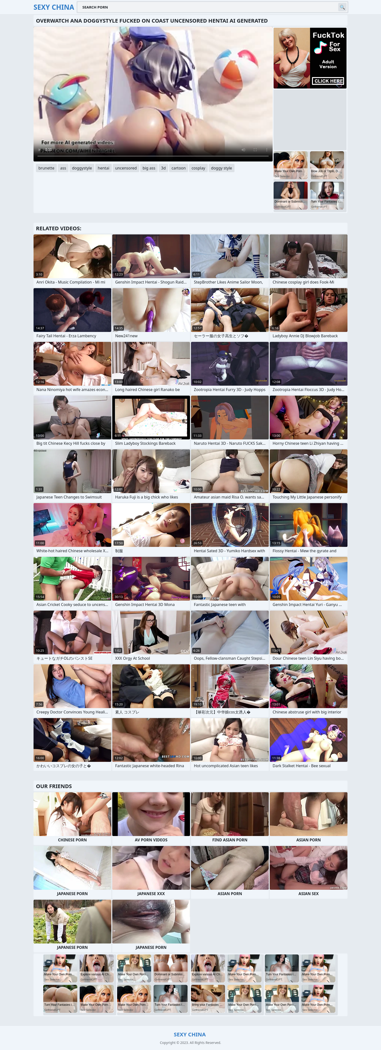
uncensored (126, 168)
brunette (46, 168)
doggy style (221, 168)
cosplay (198, 168)
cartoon (179, 168)
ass (63, 168)
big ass (149, 168)
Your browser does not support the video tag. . (153, 94)
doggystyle (82, 168)
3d (163, 168)
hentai (103, 168)
